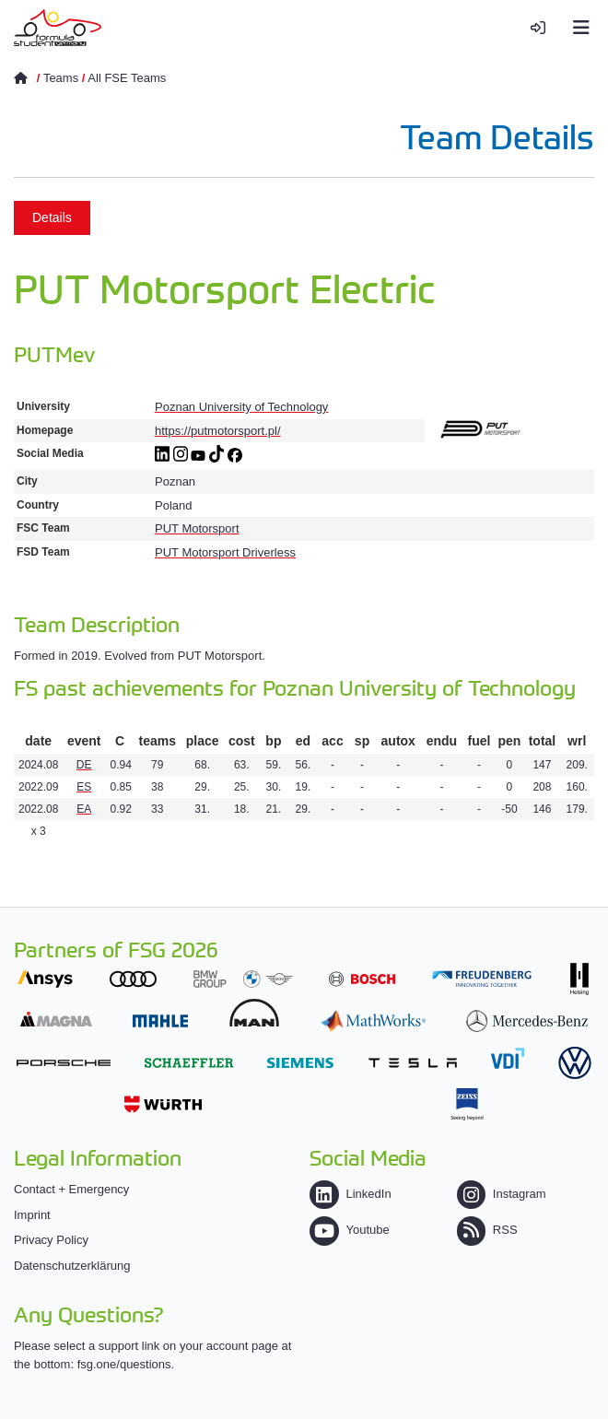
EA (83, 809)
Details (52, 217)
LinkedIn (350, 1194)
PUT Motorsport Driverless (225, 552)
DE (84, 764)
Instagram (501, 1194)
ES (83, 786)
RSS (487, 1230)
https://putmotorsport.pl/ (218, 431)
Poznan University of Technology (241, 407)
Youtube (349, 1230)
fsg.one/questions (124, 1364)
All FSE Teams (127, 78)
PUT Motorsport (197, 528)
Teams (60, 78)
